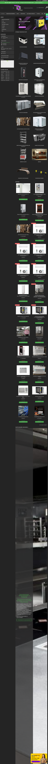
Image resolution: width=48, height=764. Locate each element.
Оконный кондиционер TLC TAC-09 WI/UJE (39, 376)
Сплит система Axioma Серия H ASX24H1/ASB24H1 (23, 275)
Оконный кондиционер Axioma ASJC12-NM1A (23, 397)
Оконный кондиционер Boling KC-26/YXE (39, 356)
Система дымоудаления (39, 396)
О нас (18, 13)
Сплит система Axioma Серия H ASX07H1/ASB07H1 (39, 275)
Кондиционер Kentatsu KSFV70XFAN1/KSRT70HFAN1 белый (23, 295)
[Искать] (13, 8)
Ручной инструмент (39, 178)
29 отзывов (39, 0)
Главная (2, 13)
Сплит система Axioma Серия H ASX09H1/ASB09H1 (39, 235)
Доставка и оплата (31, 13)
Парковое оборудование (23, 178)
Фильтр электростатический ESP (23, 316)
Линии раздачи (23, 161)
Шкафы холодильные (23, 79)
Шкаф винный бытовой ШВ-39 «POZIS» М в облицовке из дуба (39, 215)
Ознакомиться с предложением (24, 620)
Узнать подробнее (38, 2)
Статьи (38, 13)
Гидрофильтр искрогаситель (23, 337)
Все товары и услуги (43, 424)
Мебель (39, 161)
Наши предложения (10, 13)
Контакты (23, 13)
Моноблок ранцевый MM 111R (23, 194)
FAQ (42, 13)
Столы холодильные (23, 112)
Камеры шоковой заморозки (39, 63)
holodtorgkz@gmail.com (6, 42)
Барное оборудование (39, 145)
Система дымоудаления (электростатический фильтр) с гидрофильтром (39, 317)
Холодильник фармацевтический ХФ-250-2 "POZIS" (39, 194)
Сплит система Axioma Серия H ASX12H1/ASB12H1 (23, 255)
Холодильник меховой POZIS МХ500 (23, 356)
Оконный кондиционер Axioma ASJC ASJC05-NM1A (23, 376)
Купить (23, 199)
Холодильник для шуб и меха (23, 234)
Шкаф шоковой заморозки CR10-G (23, 214)
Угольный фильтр (39, 337)
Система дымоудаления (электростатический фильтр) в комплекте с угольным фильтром (39, 296)
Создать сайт (2, 0)
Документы (4, 29)
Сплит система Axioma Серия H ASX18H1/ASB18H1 (39, 255)
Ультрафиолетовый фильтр (23, 416)
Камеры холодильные (39, 96)
